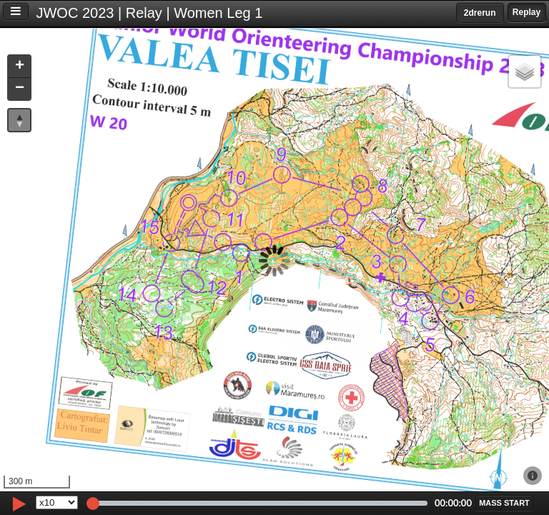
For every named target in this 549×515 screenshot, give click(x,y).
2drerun (480, 13)
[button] (19, 67)
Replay (526, 12)
